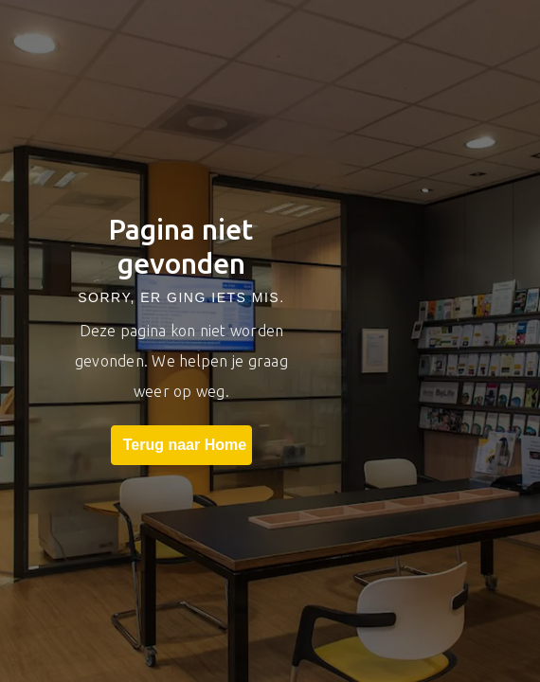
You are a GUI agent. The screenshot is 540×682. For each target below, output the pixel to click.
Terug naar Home (181, 445)
